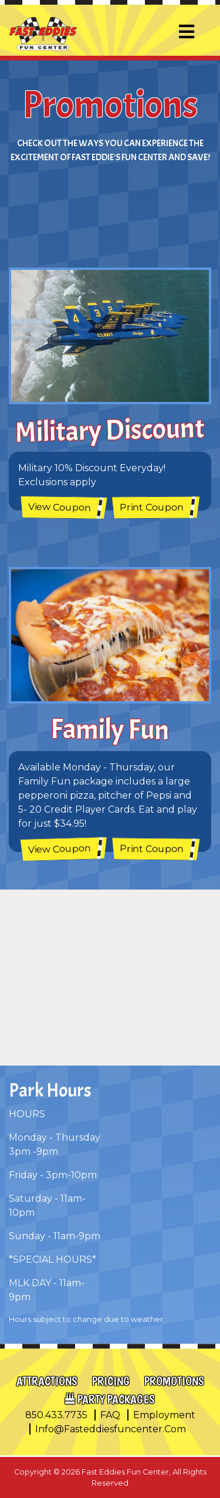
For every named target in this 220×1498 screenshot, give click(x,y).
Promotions (174, 1381)
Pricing (111, 1381)
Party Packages (116, 1399)
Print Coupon (151, 507)
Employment (164, 1415)
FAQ (110, 1415)
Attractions (46, 1381)
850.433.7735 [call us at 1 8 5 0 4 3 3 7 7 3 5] (56, 1415)
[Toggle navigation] (187, 32)
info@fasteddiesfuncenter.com (110, 1429)
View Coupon (59, 508)
